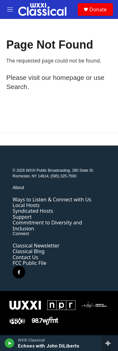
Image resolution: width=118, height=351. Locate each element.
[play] (10, 343)
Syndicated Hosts (33, 210)
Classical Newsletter (36, 245)
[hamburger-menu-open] (10, 9)
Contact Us (25, 257)
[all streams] (109, 343)
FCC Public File (29, 262)
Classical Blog (29, 251)
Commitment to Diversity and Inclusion (47, 225)
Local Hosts (26, 205)
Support (22, 216)
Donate (98, 9)
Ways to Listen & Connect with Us (52, 199)
